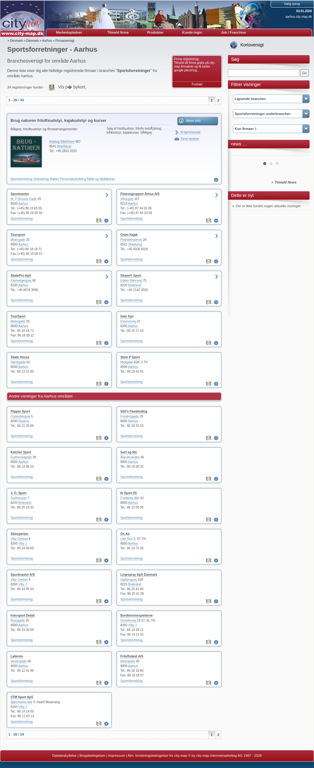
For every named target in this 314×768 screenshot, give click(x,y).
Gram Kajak (129, 234)
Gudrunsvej (19, 498)
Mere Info (193, 120)
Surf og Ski (128, 452)
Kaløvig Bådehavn (62, 141)
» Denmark (15, 40)
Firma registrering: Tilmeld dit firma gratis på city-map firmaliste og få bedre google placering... (194, 64)
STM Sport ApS (22, 697)
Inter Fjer (127, 316)
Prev (241, 153)
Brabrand (134, 285)
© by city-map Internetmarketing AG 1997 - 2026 (225, 755)
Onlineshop (41, 179)
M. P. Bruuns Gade (24, 199)
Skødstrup (64, 146)
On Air (125, 534)
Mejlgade (126, 362)
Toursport (18, 234)
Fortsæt (197, 84)
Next (301, 153)
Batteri (54, 179)
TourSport (18, 316)
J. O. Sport (19, 493)
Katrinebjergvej (21, 280)
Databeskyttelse (64, 755)
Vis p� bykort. (72, 86)
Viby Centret (19, 539)
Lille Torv (126, 539)
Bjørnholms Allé (21, 702)
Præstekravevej (131, 239)
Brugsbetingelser (92, 755)
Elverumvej (128, 321)
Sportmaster (20, 194)
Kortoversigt (252, 44)
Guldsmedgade (21, 457)
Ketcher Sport (21, 452)
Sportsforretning (21, 179)
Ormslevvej (128, 620)
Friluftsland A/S (131, 656)
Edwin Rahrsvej (131, 280)
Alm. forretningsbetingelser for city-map (157, 755)
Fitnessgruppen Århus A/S (140, 194)
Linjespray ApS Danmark (138, 574)
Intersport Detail (23, 615)
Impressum (116, 755)
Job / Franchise (233, 32)
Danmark (32, 40)
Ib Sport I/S (128, 493)
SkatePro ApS (21, 275)
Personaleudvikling (73, 179)
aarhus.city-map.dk (299, 16)
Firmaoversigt (65, 40)
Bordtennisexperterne (136, 615)
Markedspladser (69, 32)
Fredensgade (129, 416)
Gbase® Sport (130, 275)
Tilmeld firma (117, 32)
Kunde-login (192, 32)
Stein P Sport (130, 357)
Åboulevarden (130, 457)
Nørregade (18, 362)
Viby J (22, 543)
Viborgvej (126, 199)
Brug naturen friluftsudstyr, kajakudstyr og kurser (58, 120)
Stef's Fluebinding (133, 411)
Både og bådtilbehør (101, 179)
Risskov (23, 421)
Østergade (18, 239)
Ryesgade (18, 620)
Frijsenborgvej (20, 416)
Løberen (17, 656)
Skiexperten (19, 534)
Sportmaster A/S (23, 574)
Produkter (155, 32)
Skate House (20, 357)
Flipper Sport (20, 411)
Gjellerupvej (128, 579)
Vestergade (19, 661)
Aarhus (47, 40)
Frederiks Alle (129, 498)
